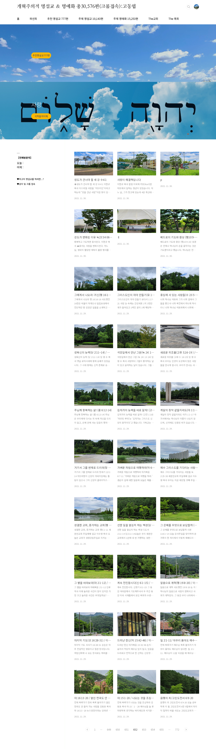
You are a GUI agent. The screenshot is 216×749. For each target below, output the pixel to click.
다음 (186, 730)
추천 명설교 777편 (57, 19)
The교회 (153, 19)
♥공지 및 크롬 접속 (26, 184)
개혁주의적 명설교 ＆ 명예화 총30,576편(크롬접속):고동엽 (76, 6)
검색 (188, 6)
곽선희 (33, 19)
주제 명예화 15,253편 (125, 19)
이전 (87, 730)
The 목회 (173, 19)
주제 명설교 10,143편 (90, 19)
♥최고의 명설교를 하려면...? (30, 179)
